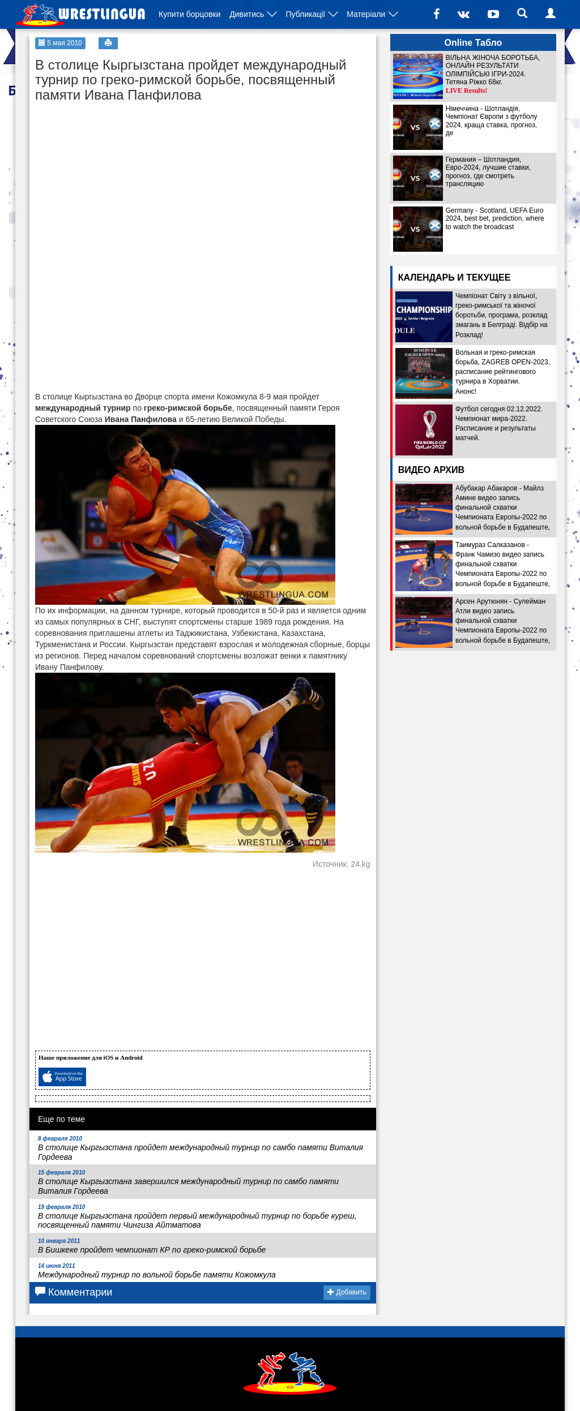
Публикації (305, 14)
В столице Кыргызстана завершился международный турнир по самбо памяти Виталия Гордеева (188, 1182)
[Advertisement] (120, 178)
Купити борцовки (189, 14)
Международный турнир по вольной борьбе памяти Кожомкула (157, 1271)
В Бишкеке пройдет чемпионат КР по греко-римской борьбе (152, 1246)
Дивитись (246, 14)
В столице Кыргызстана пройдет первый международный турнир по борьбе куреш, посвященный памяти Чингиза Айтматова (197, 1217)
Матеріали (366, 14)
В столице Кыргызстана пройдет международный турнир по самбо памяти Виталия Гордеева (200, 1148)
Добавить (346, 1292)
